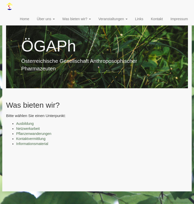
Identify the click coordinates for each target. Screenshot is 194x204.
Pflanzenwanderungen (33, 134)
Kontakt (157, 19)
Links (139, 19)
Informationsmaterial (32, 144)
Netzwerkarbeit (28, 129)
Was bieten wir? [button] (76, 19)
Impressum (179, 19)
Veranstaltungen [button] (113, 19)
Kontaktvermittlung (30, 139)
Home (24, 19)
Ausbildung (25, 124)
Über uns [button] (46, 19)
